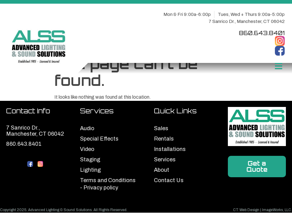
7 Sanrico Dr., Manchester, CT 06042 (247, 21)
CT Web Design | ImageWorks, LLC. (262, 210)
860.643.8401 (262, 32)
